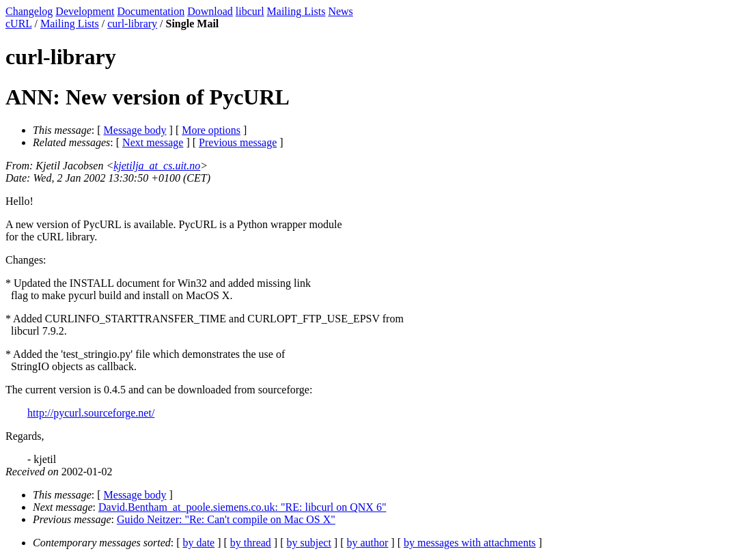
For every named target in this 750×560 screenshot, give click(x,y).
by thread (250, 542)
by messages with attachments (470, 542)
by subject (309, 542)
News (340, 11)
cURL (18, 23)
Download (210, 11)
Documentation (151, 11)
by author (367, 542)
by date (199, 542)
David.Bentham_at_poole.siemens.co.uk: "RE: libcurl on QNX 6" (242, 507)
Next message (152, 142)
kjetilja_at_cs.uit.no (156, 165)
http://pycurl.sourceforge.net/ (90, 413)
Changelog (29, 11)
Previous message (238, 142)
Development (84, 11)
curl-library (132, 23)
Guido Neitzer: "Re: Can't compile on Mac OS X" (226, 519)
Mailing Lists (296, 11)
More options (211, 130)
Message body (135, 130)
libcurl (250, 11)
